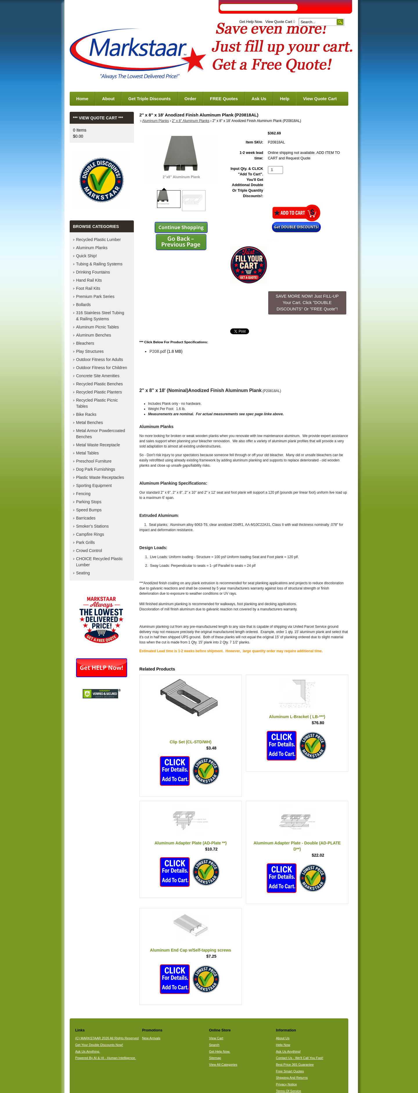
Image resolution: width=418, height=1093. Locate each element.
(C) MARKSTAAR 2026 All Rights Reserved (107, 1038)
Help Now (283, 1045)
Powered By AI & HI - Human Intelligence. (105, 1058)
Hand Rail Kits (89, 280)
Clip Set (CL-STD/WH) (190, 742)
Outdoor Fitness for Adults (99, 359)
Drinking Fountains (93, 272)
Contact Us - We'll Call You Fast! (299, 1058)
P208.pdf (157, 351)
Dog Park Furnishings (95, 469)
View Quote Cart (280, 22)
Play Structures (90, 351)
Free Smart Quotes (290, 1071)
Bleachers (85, 343)
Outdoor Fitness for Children (101, 367)
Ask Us (258, 98)
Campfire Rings (90, 534)
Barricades (86, 518)
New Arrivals (151, 1038)
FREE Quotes (224, 98)
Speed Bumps (89, 510)
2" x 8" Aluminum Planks (190, 121)
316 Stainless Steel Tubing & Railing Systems (100, 315)
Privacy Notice (286, 1084)
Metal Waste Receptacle (98, 445)
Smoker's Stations (92, 526)
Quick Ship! (86, 256)
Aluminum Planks (155, 121)
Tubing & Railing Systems (99, 264)
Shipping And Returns (292, 1077)
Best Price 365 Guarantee (295, 1064)
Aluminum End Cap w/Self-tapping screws (190, 950)
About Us (283, 1038)
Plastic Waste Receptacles (100, 477)
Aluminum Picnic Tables (97, 327)
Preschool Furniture (93, 461)
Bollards (83, 304)
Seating (83, 573)
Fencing (83, 493)
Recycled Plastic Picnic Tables (97, 403)
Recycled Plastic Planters (99, 392)
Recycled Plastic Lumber (98, 239)
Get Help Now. (251, 22)
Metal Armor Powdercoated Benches (100, 433)
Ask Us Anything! (288, 1051)
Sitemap (215, 1058)
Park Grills (85, 542)
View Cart (216, 1038)
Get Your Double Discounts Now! (99, 1045)
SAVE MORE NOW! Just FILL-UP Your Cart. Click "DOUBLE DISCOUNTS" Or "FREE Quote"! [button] (307, 302)
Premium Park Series (95, 296)
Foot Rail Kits (88, 288)
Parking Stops (88, 501)
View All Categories (223, 1064)
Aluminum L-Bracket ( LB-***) (297, 716)
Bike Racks (86, 414)
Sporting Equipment (94, 485)
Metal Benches (89, 422)
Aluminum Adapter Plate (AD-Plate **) (190, 843)
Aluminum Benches (93, 335)
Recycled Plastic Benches (99, 384)
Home (82, 98)
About (108, 98)
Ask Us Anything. (87, 1051)
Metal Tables (87, 453)
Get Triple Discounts (149, 98)
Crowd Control (89, 550)
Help (284, 98)
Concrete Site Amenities (97, 375)
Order (190, 98)
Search (214, 1045)
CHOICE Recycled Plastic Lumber (99, 561)
